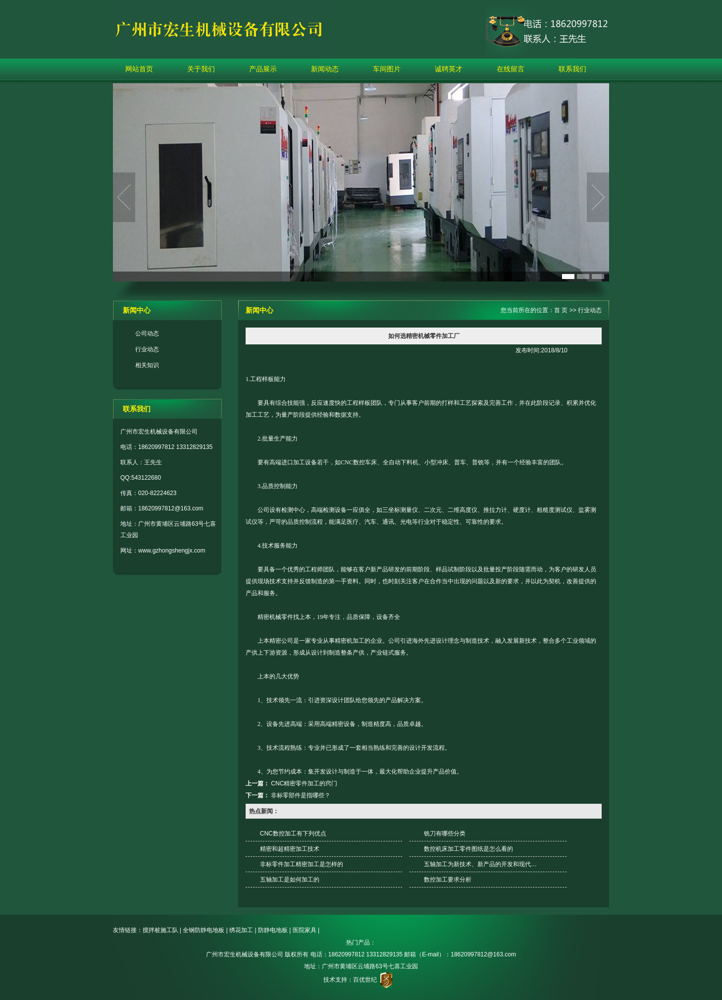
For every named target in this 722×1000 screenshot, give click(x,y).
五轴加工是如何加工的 (289, 879)
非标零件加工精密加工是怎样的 (301, 864)
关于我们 (201, 69)
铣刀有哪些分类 (444, 833)
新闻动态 (325, 69)
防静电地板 (273, 930)
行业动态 (147, 349)
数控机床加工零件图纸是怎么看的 (468, 848)
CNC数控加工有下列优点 (293, 833)
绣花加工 (241, 930)
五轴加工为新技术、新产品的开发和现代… (480, 864)
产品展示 (263, 69)
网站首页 (139, 69)
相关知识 (147, 365)
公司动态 (147, 333)
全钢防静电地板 (203, 930)
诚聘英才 (449, 69)
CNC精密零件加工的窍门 (304, 783)
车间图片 (387, 69)
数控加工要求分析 (447, 879)
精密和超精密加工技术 (289, 848)
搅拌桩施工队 (160, 930)
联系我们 (572, 69)
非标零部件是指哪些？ (300, 795)
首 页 (560, 310)
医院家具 (304, 930)
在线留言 (510, 69)
